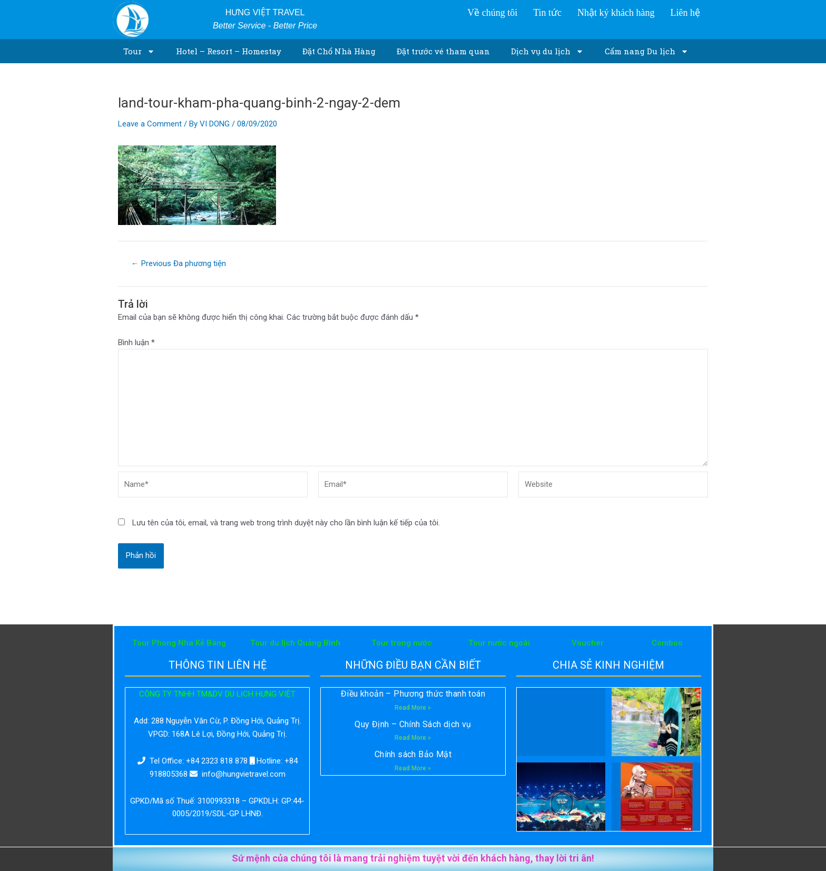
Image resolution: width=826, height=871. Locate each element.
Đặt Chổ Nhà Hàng (339, 51)
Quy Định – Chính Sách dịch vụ (413, 724)
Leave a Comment (150, 124)
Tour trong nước (401, 643)
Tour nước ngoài (499, 643)
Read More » (413, 707)
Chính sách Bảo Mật (413, 754)
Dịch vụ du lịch (547, 51)
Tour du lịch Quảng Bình (295, 643)
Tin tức (547, 12)
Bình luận (136, 342)
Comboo (667, 643)
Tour (139, 51)
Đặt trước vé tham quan (443, 51)
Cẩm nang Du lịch (647, 51)
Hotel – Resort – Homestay (228, 51)
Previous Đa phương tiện (178, 264)
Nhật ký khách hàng (615, 12)
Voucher (588, 643)
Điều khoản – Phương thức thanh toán (413, 694)
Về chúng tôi (492, 12)
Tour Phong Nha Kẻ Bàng (179, 643)
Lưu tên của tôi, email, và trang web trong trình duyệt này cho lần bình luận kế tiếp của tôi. (286, 522)
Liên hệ (685, 12)
